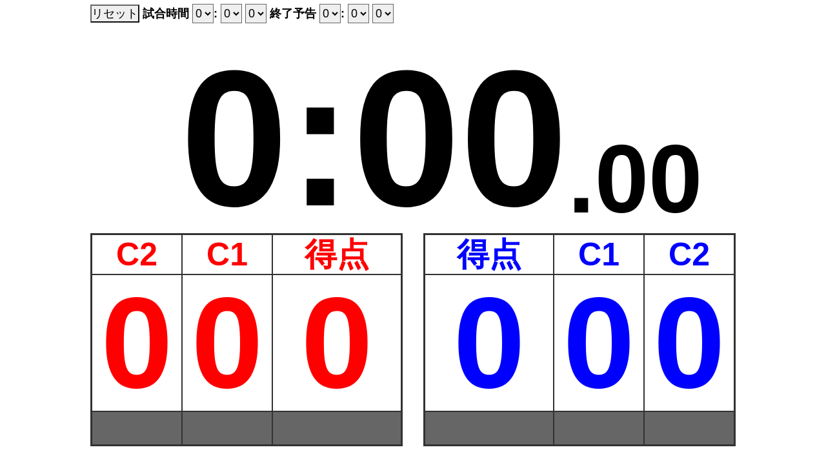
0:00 (374, 125)
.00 (635, 172)
